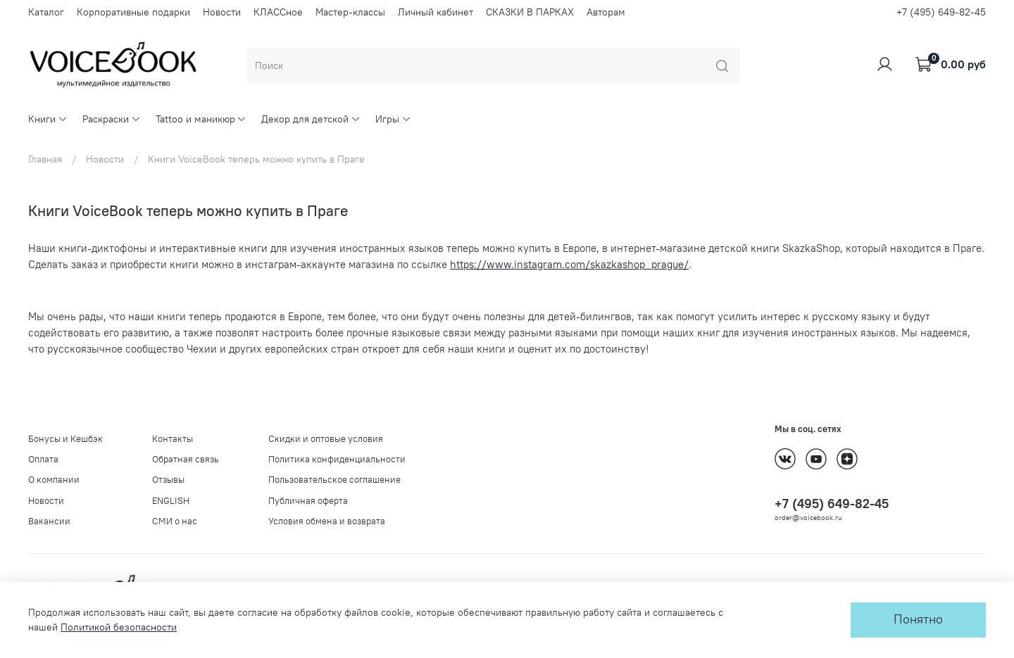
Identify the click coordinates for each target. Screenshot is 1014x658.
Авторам (606, 12)
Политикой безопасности (119, 627)
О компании (54, 479)
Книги (48, 119)
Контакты (172, 439)
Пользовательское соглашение (334, 479)
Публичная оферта (308, 500)
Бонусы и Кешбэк (65, 439)
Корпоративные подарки (133, 12)
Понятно (918, 619)
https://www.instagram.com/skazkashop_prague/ (569, 264)
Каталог (46, 12)
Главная (45, 159)
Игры (393, 119)
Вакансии (49, 521)
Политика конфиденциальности (337, 459)
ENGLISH (170, 500)
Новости (222, 12)
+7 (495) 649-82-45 (941, 12)
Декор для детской (311, 119)
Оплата (43, 459)
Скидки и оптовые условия (325, 439)
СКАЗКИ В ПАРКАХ (530, 12)
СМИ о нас (174, 521)
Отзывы (168, 479)
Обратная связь (185, 459)
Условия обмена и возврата (326, 521)
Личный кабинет (435, 12)
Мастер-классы (350, 12)
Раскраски (111, 119)
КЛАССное (278, 12)
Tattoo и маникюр (201, 119)
